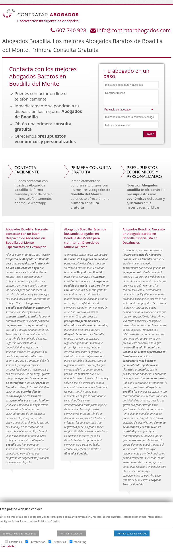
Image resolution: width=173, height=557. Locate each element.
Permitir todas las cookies (132, 533)
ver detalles (8, 546)
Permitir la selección (72, 533)
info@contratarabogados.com (134, 30)
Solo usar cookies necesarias (19, 533)
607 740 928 (71, 30)
